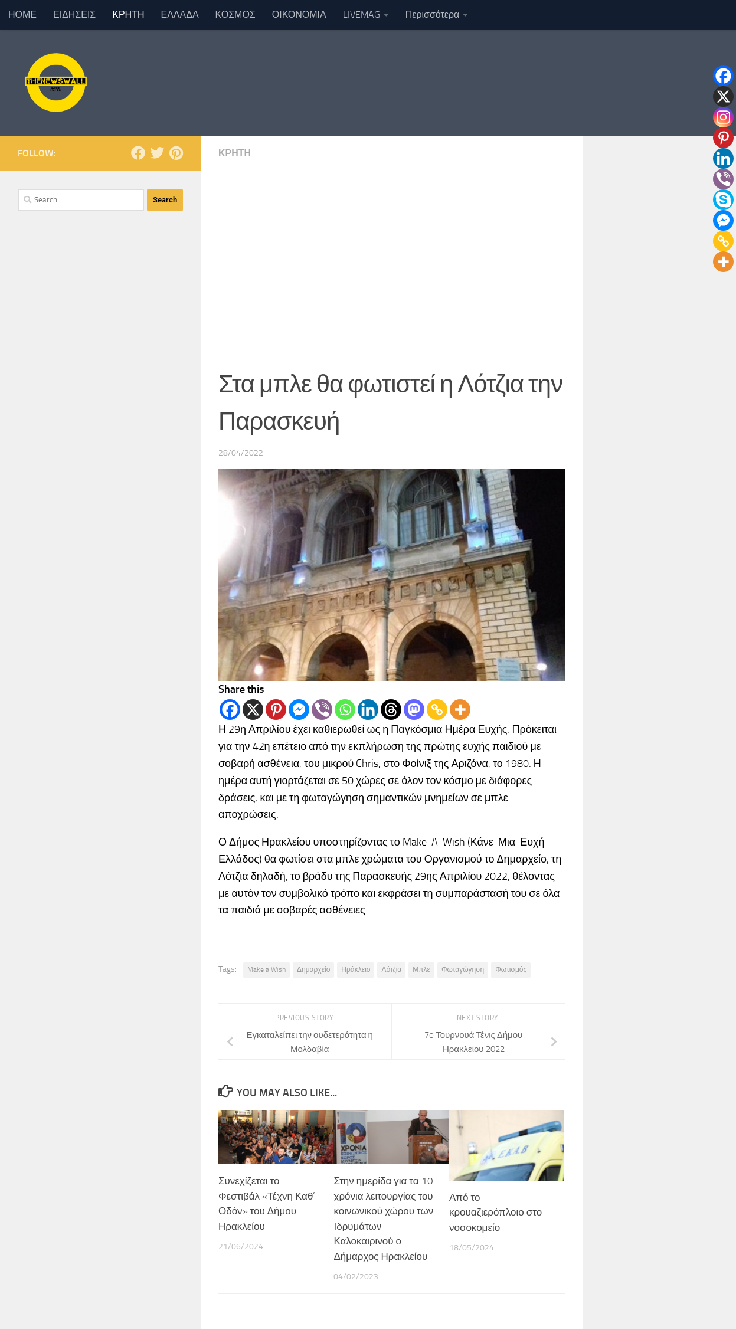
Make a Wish (266, 969)
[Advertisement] (392, 259)
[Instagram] (723, 117)
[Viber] (322, 709)
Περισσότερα (432, 14)
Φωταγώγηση (462, 969)
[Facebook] (230, 709)
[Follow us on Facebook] (138, 153)
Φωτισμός (510, 969)
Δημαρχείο (313, 969)
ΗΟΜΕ (22, 14)
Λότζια (391, 969)
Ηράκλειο (355, 969)
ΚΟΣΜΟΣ (235, 14)
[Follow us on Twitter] (157, 153)
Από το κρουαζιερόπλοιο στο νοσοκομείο (495, 1212)
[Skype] (723, 199)
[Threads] (391, 709)
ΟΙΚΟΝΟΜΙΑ (299, 14)
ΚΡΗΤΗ (128, 14)
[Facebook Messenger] (299, 709)
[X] (253, 709)
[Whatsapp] (345, 709)
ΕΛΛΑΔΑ (180, 14)
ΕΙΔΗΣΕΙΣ (74, 14)
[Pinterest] (276, 709)
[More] (460, 709)
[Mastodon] (414, 709)
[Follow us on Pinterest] (176, 153)
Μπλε (421, 969)
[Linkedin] (368, 709)
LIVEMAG (361, 14)
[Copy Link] (437, 709)
